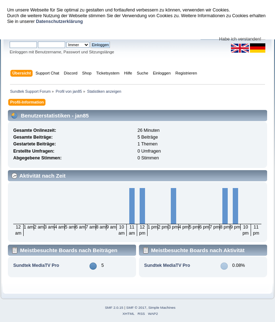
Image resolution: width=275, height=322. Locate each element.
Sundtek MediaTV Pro (36, 265)
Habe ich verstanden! (240, 39)
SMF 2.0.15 (114, 307)
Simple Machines (161, 307)
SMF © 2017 (136, 307)
